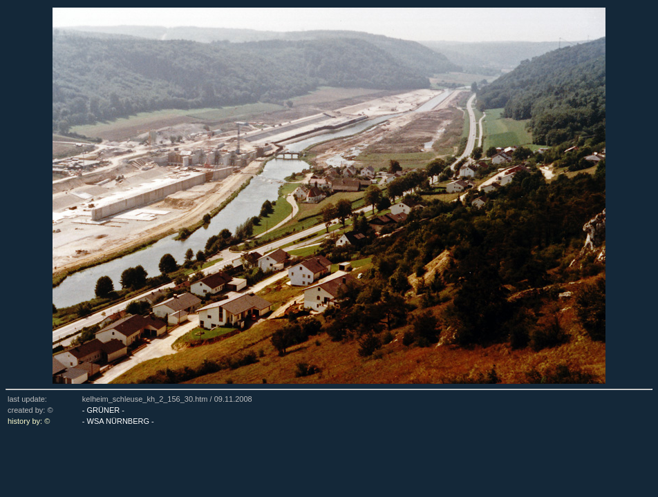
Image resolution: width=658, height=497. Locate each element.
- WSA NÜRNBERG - (118, 421)
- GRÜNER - (103, 410)
